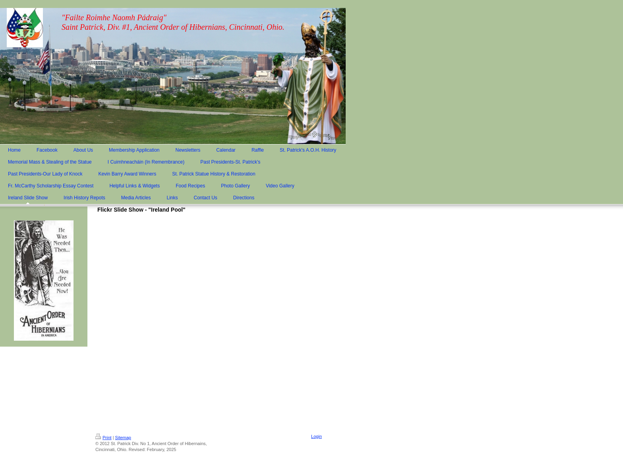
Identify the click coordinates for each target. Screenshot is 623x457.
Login (316, 436)
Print (103, 437)
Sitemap (123, 437)
